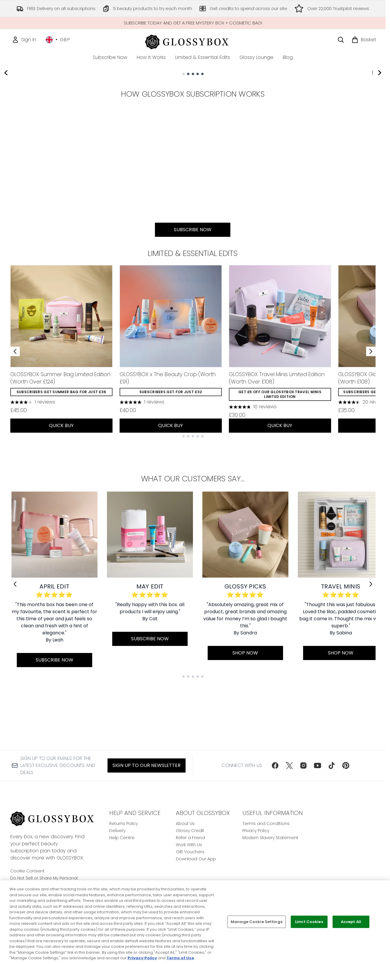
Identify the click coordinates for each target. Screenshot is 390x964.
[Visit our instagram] (303, 765)
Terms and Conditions (266, 823)
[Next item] (371, 407)
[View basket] (363, 39)
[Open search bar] (340, 39)
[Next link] (371, 640)
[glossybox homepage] (193, 41)
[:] (66, 237)
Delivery (117, 831)
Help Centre (122, 838)
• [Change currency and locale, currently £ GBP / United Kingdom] (58, 39)
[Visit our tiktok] (332, 765)
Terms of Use (180, 958)
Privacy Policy (255, 831)
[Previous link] (15, 640)
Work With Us (189, 845)
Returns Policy (123, 823)
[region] (195, 922)
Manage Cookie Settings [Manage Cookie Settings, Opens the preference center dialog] (256, 922)
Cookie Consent (27, 871)
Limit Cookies (309, 922)
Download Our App (196, 859)
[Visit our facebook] (275, 765)
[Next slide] (379, 133)
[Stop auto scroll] (379, 76)
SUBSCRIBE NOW (77, 161)
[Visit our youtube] (317, 765)
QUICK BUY (61, 481)
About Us (185, 823)
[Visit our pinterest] (346, 765)
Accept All (351, 922)
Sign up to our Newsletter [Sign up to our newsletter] (147, 765)
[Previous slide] (6, 133)
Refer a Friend (190, 838)
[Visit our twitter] (289, 765)
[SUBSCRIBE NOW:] (193, 237)
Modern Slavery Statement (270, 838)
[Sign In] (24, 40)
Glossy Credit (190, 831)
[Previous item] (15, 407)
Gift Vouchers (190, 852)
